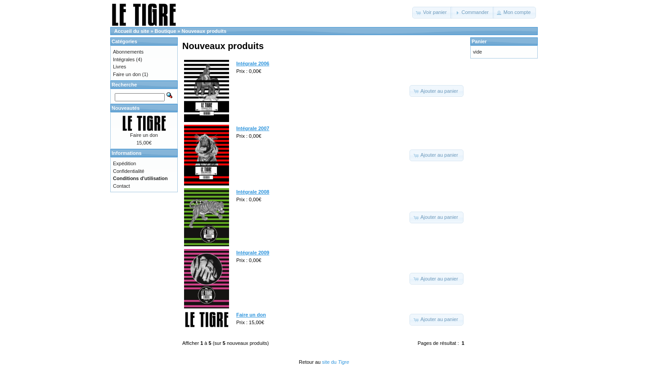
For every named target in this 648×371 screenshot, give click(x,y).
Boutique (165, 31)
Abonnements (128, 51)
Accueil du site (131, 31)
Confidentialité (128, 171)
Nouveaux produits (204, 31)
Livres (119, 66)
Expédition (124, 163)
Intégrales (124, 59)
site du (335, 362)
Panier (479, 41)
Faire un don (127, 74)
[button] (432, 12)
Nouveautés (126, 108)
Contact (121, 186)
